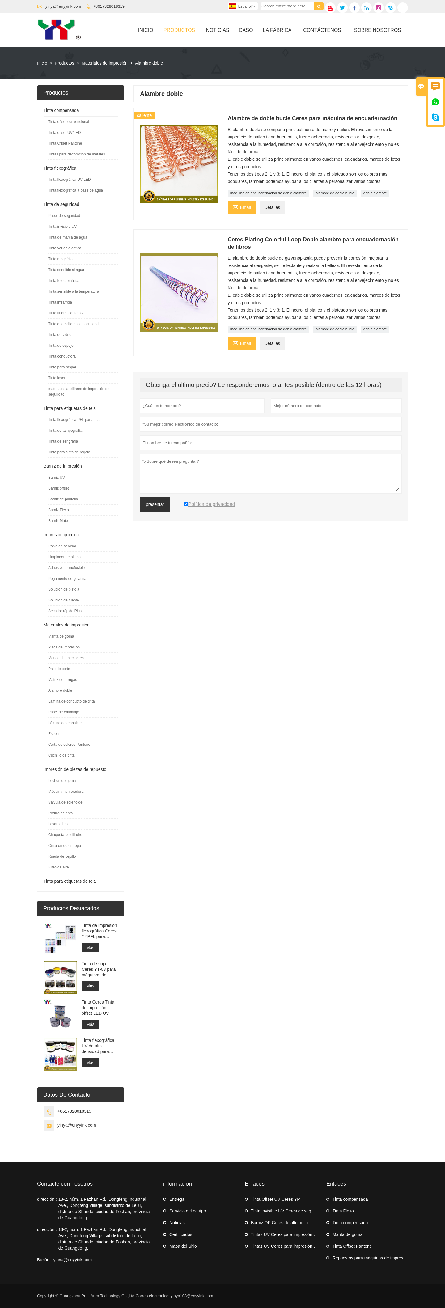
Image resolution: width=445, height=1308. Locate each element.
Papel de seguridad (64, 216)
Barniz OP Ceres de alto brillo (279, 1222)
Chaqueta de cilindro (65, 835)
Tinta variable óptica (64, 248)
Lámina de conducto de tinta (71, 701)
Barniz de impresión (63, 466)
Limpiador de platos (64, 557)
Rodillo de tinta (60, 813)
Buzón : (44, 1259)
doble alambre (375, 193)
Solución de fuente (63, 600)
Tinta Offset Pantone (65, 143)
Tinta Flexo (343, 1210)
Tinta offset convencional (68, 122)
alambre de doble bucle (335, 193)
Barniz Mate (58, 521)
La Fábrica (277, 30)
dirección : (47, 1199)
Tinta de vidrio (59, 335)
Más (90, 947)
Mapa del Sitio (183, 1246)
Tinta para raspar (62, 367)
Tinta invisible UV (62, 226)
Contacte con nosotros (65, 1184)
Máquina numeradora (65, 791)
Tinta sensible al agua (66, 270)
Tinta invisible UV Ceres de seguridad (287, 1210)
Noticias (217, 30)
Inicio (145, 30)
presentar (155, 504)
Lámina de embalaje (65, 723)
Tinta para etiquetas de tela (70, 408)
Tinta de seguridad (61, 204)
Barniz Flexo (58, 510)
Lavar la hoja (59, 824)
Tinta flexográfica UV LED (69, 179)
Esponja (54, 734)
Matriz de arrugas (62, 679)
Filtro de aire (58, 867)
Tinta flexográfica (60, 168)
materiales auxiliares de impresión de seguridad (78, 392)
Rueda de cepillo (62, 856)
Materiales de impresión (105, 63)
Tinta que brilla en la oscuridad (73, 324)
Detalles (272, 207)
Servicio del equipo (187, 1210)
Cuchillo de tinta (61, 755)
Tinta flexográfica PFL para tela (74, 420)
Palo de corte (59, 669)
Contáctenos (322, 30)
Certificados (180, 1234)
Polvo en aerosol (62, 546)
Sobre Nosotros (377, 30)
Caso (246, 30)
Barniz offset (58, 488)
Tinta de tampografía (65, 430)
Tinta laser (57, 378)
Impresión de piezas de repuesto (75, 769)
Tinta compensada (61, 110)
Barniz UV (56, 477)
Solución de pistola (63, 589)
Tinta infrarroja (60, 302)
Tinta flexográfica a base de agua (75, 190)
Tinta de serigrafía (63, 441)
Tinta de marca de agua (67, 237)
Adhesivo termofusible (66, 568)
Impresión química (61, 534)
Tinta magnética (61, 259)
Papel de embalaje (63, 712)
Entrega (176, 1199)
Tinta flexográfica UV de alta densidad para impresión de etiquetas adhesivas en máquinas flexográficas (98, 1046)
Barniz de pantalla (63, 499)
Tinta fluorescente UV (66, 313)
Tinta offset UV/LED (64, 132)
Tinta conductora (62, 356)
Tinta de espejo (61, 345)
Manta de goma (61, 636)
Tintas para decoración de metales (76, 154)
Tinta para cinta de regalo (69, 452)
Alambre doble (60, 690)
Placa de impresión (64, 647)
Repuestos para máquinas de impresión (371, 1257)
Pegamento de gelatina (67, 578)
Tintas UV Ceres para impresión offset (287, 1234)
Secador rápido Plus (65, 611)
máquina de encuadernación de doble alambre (268, 193)
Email (241, 206)
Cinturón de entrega (64, 845)
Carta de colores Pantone (69, 744)
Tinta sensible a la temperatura (73, 291)
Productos (179, 30)
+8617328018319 (109, 6)
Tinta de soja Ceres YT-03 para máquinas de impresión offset (99, 969)
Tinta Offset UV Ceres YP (275, 1199)
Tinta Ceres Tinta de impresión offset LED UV (98, 1008)
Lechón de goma (62, 781)
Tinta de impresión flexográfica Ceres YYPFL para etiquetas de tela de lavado (99, 931)
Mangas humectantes (66, 658)
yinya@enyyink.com (63, 6)
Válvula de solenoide (65, 802)
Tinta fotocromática (64, 280)
